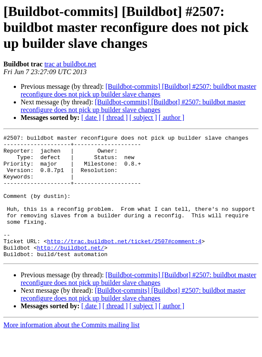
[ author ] (172, 117)
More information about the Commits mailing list (71, 349)
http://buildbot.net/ (70, 271)
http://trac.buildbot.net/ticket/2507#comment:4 (124, 263)
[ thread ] (115, 117)
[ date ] (91, 117)
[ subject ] (143, 117)
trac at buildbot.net (70, 64)
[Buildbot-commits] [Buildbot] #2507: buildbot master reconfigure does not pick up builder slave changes (138, 90)
